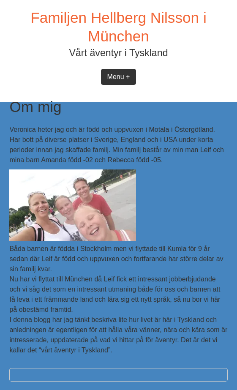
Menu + (118, 76)
